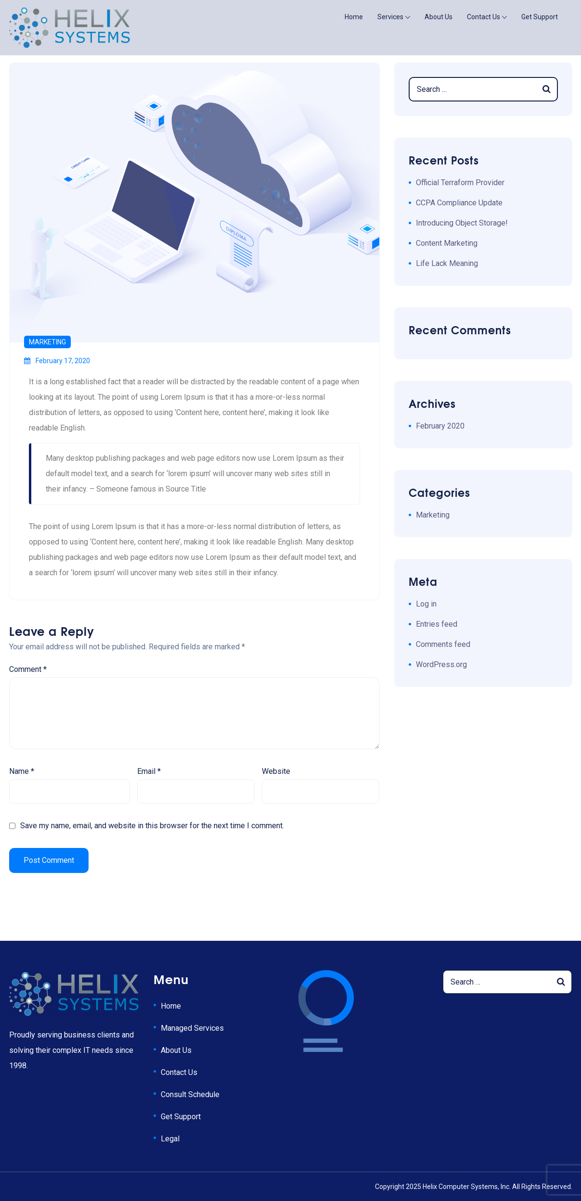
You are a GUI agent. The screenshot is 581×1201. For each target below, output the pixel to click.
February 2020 (440, 425)
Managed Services (192, 1028)
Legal (170, 1138)
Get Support (539, 17)
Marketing (47, 342)
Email (149, 771)
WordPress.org (441, 664)
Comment (28, 669)
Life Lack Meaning (447, 263)
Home (354, 17)
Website (276, 771)
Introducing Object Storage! (462, 223)
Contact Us (483, 17)
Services (390, 17)
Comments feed (443, 644)
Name (21, 771)
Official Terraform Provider (460, 182)
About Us (438, 17)
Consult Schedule (190, 1094)
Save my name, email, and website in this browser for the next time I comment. (152, 825)
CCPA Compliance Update (459, 202)
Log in (426, 603)
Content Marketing (447, 243)
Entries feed (436, 624)
